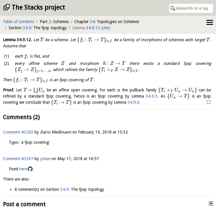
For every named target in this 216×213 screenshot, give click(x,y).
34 (92, 21)
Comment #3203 (18, 132)
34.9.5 (151, 96)
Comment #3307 (18, 158)
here (23, 169)
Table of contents (18, 21)
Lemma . (17, 39)
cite (105, 27)
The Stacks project (38, 7)
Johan (45, 158)
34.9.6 (133, 102)
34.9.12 (93, 27)
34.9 (27, 27)
